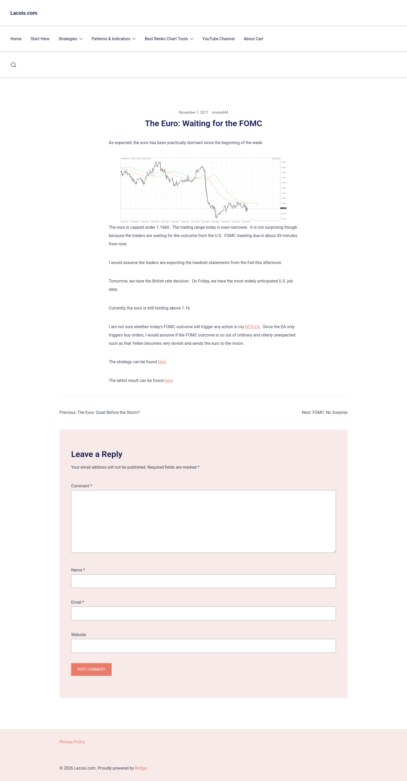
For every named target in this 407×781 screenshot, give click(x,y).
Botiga (141, 768)
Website (78, 634)
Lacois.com (23, 13)
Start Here (40, 38)
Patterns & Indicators (111, 38)
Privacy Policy (72, 741)
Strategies (67, 38)
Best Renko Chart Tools (166, 38)
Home (16, 38)
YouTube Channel (218, 38)
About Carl (253, 38)
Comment (81, 485)
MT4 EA (252, 326)
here (162, 361)
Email (77, 602)
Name (78, 570)
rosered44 (220, 112)
